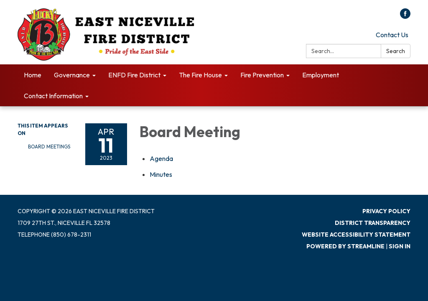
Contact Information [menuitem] (53, 96)
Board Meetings (49, 146)
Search (395, 51)
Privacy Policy (386, 211)
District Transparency (372, 223)
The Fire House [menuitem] (200, 75)
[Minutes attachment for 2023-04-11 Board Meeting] (161, 174)
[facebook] (405, 16)
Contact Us (392, 35)
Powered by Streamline (345, 246)
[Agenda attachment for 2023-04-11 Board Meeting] (161, 158)
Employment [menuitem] (320, 75)
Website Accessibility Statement (356, 234)
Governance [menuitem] (72, 75)
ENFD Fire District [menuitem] (134, 75)
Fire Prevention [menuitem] (262, 75)
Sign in (399, 246)
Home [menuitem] (32, 75)
